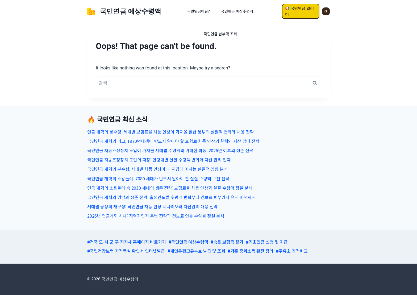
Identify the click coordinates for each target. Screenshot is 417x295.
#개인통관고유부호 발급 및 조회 (196, 251)
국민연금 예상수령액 (237, 11)
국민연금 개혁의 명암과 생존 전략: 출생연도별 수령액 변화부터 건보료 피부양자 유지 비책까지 (171, 197)
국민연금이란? (198, 11)
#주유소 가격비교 (292, 251)
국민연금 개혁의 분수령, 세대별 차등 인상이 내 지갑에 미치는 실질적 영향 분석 (157, 169)
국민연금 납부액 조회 (220, 33)
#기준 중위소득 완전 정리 (250, 251)
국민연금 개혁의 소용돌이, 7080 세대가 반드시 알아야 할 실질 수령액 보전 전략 (158, 178)
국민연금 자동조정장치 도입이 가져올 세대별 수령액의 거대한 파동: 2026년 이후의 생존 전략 (170, 150)
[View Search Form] (326, 11)
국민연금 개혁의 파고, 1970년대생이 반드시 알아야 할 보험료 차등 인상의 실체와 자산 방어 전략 (173, 141)
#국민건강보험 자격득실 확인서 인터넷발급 (126, 251)
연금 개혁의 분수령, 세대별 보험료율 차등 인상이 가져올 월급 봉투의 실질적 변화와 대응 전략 (170, 131)
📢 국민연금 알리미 (299, 11)
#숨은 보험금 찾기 (227, 242)
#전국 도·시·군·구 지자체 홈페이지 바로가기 (126, 242)
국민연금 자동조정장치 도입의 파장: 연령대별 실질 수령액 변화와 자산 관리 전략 (159, 159)
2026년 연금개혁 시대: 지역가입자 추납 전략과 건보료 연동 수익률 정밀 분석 (155, 216)
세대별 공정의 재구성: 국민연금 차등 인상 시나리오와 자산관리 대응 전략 (152, 206)
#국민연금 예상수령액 (188, 242)
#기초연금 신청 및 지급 (267, 242)
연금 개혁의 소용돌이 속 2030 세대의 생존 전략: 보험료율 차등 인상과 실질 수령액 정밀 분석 (169, 188)
